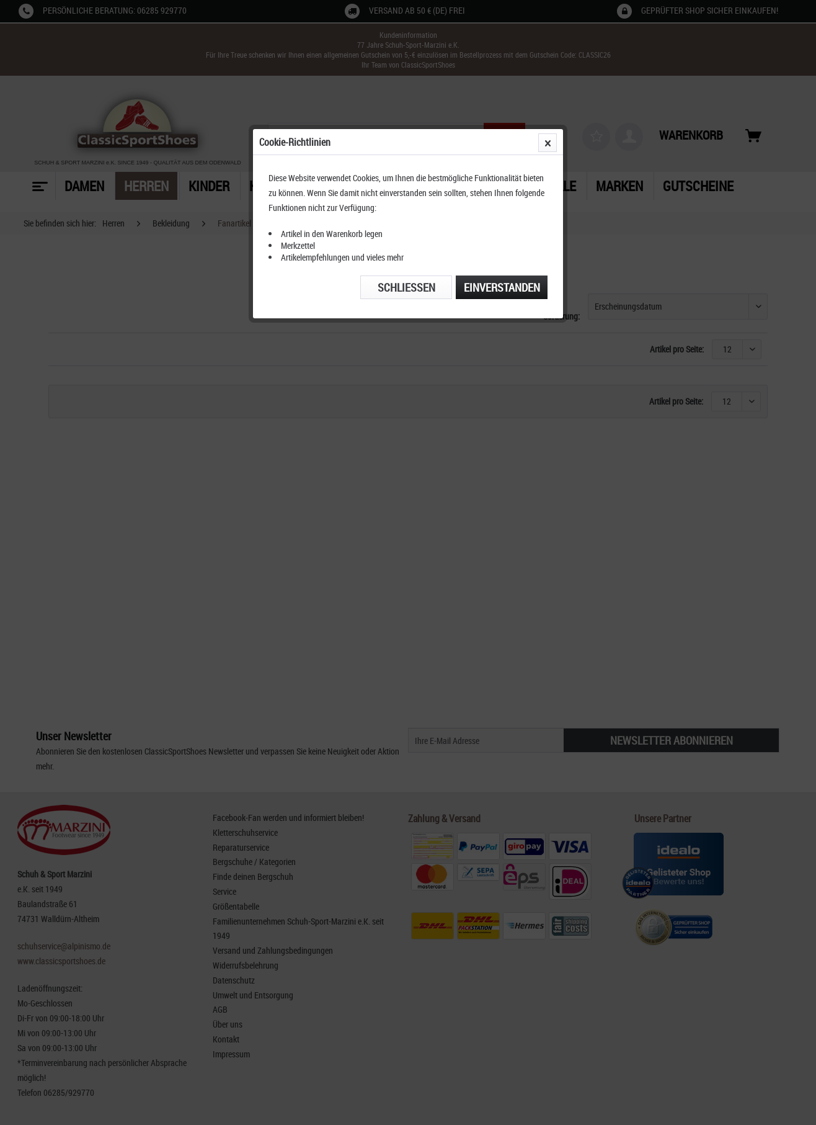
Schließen (406, 287)
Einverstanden (502, 287)
